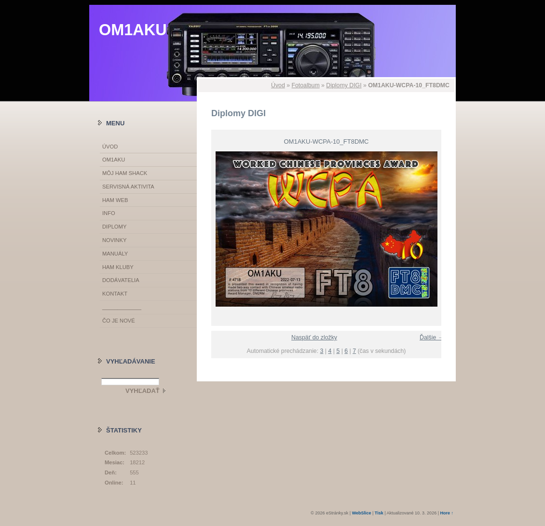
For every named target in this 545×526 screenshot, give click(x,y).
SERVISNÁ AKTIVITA (128, 186)
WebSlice (361, 513)
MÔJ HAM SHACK (124, 173)
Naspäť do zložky (314, 337)
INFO (108, 213)
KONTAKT (114, 294)
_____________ (121, 307)
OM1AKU (133, 30)
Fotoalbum (305, 85)
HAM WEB (115, 200)
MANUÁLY (115, 253)
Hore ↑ (446, 513)
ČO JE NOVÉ (118, 321)
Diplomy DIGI (343, 85)
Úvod (278, 85)
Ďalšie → (432, 337)
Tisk (379, 513)
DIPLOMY (114, 226)
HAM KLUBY (118, 267)
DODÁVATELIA (120, 280)
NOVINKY (114, 240)
